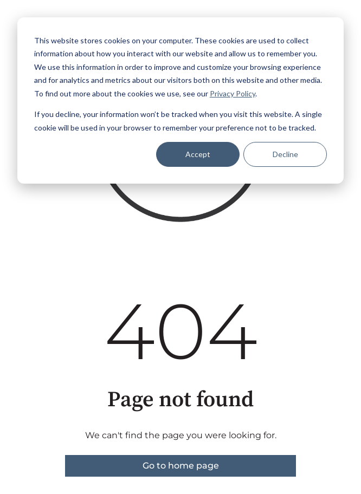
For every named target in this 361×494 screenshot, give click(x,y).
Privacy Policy (232, 93)
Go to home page (181, 465)
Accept (197, 154)
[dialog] (180, 100)
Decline (285, 154)
